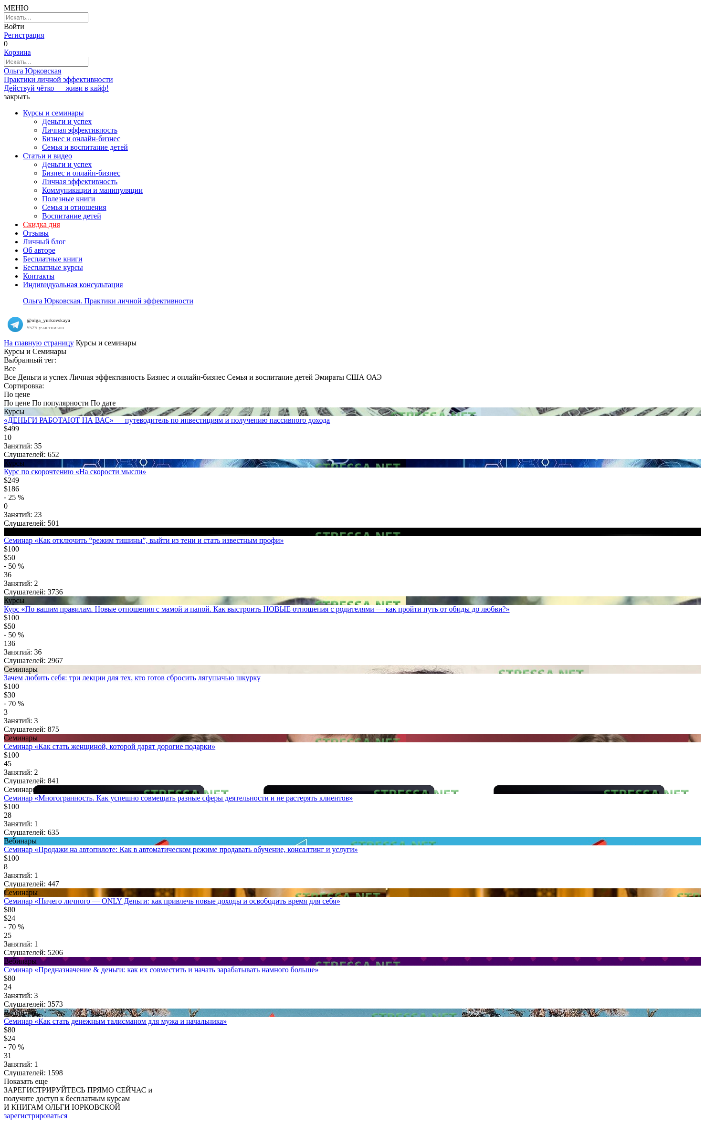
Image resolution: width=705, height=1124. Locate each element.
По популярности (60, 403)
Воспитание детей (71, 216)
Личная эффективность (79, 130)
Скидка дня (41, 224)
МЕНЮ (16, 8)
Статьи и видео (47, 156)
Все (10, 377)
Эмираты (329, 377)
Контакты (38, 276)
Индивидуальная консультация (73, 285)
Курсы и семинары (53, 113)
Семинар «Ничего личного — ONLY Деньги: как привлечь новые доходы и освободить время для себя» (172, 901)
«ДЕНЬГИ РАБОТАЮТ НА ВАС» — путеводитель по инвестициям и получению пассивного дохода (167, 420)
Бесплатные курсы (53, 267)
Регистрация (24, 35)
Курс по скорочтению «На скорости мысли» (75, 472)
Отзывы (36, 233)
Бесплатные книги (52, 259)
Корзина (17, 52)
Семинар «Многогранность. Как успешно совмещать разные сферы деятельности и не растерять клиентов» (178, 798)
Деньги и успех (67, 121)
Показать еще (26, 1081)
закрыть (17, 97)
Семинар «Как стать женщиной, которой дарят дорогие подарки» (109, 746)
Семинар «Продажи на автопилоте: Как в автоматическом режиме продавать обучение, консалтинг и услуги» (181, 849)
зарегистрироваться (35, 1116)
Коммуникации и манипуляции (92, 190)
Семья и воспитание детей (85, 147)
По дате (103, 403)
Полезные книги (68, 199)
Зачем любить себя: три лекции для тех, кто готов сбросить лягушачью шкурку (132, 678)
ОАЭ (373, 377)
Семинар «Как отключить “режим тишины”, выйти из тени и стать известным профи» (144, 540)
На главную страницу (39, 343)
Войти (14, 26)
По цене (17, 403)
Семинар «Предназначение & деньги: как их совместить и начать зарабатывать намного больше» (161, 970)
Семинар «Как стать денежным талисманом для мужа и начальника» (115, 1021)
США (355, 377)
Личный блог (44, 242)
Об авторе (39, 250)
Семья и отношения (74, 207)
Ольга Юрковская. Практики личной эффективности (108, 301)
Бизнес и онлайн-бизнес (81, 139)
